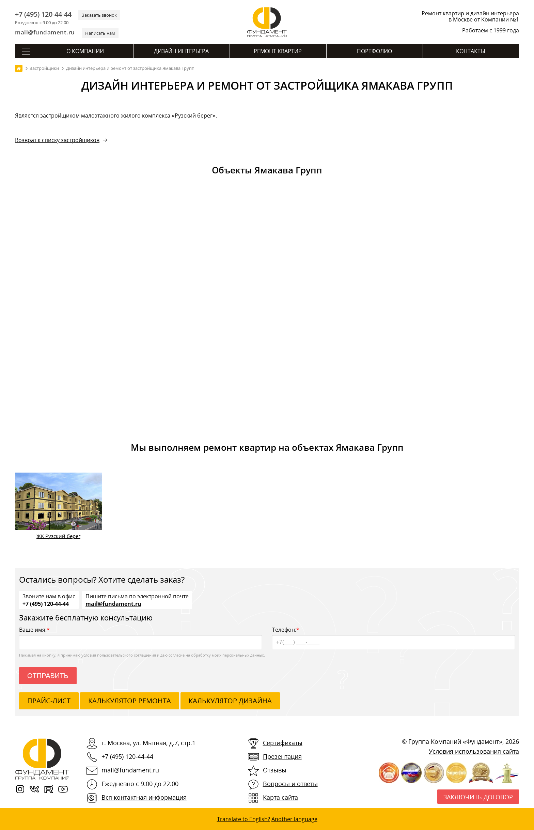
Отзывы (274, 770)
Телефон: (393, 637)
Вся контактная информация (144, 797)
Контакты (470, 51)
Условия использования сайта (474, 751)
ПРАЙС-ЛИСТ (48, 700)
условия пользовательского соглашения (118, 655)
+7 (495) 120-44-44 (43, 14)
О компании (85, 51)
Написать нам (100, 33)
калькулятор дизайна (230, 700)
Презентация (282, 756)
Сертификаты (282, 743)
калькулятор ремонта (129, 700)
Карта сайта (280, 797)
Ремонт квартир (278, 51)
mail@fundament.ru (45, 32)
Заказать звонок (99, 15)
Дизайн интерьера (181, 51)
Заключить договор (478, 797)
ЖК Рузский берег (58, 536)
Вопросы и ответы (290, 784)
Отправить (47, 675)
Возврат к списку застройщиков (57, 140)
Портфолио (374, 51)
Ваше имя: (140, 637)
